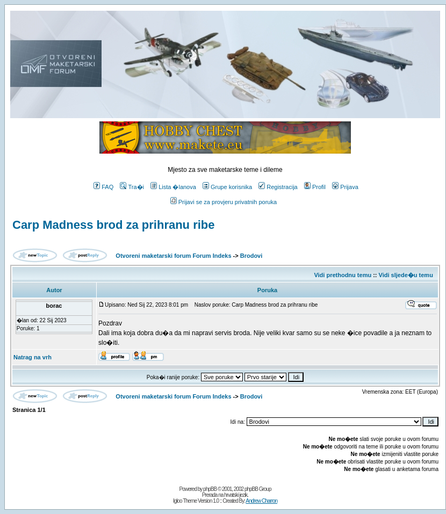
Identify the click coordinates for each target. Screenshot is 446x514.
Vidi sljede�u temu (406, 275)
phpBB (210, 489)
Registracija (277, 187)
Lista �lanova (173, 187)
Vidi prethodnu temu (342, 275)
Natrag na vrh (32, 357)
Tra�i (132, 187)
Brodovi (251, 255)
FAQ (103, 187)
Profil (315, 187)
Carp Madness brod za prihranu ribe (113, 224)
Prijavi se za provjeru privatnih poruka (223, 202)
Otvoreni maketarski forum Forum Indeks (173, 255)
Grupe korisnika (227, 187)
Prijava (345, 187)
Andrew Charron (261, 501)
